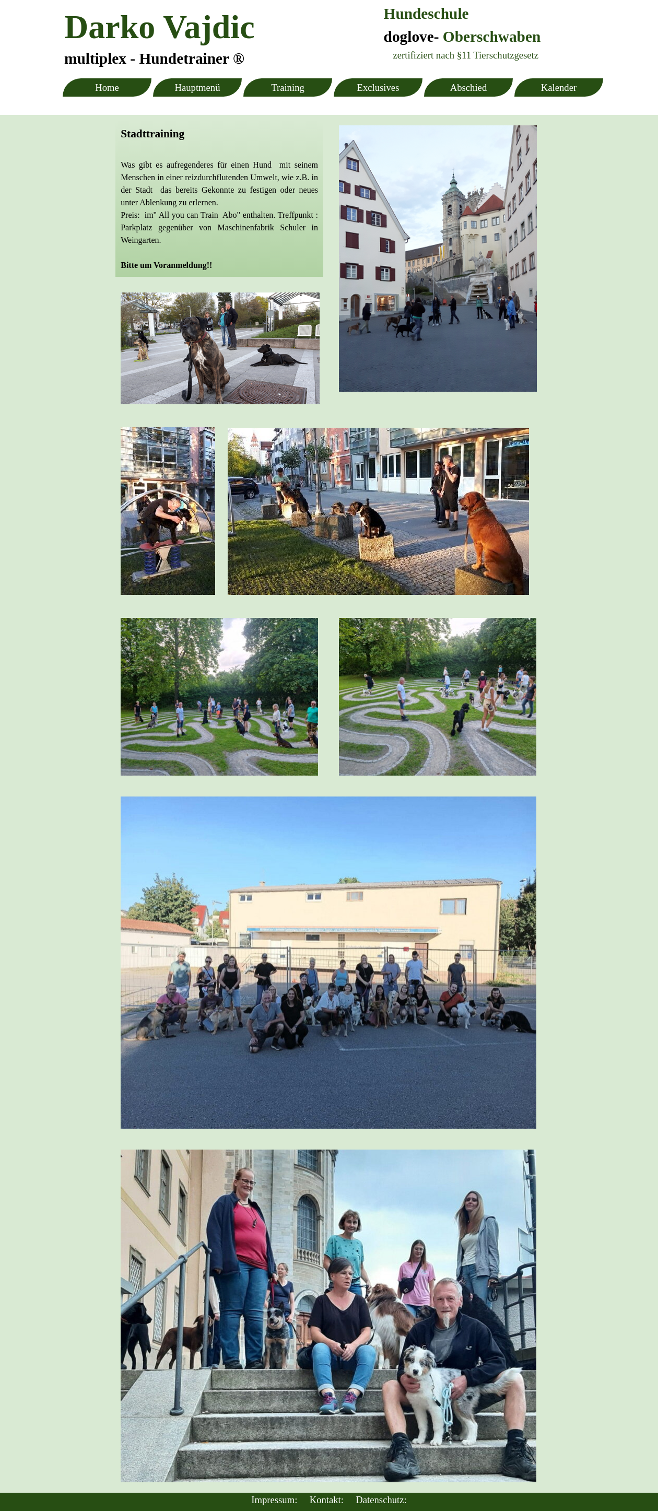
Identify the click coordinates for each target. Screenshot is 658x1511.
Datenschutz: (381, 1499)
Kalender (559, 87)
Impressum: (274, 1499)
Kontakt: (327, 1499)
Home (107, 87)
